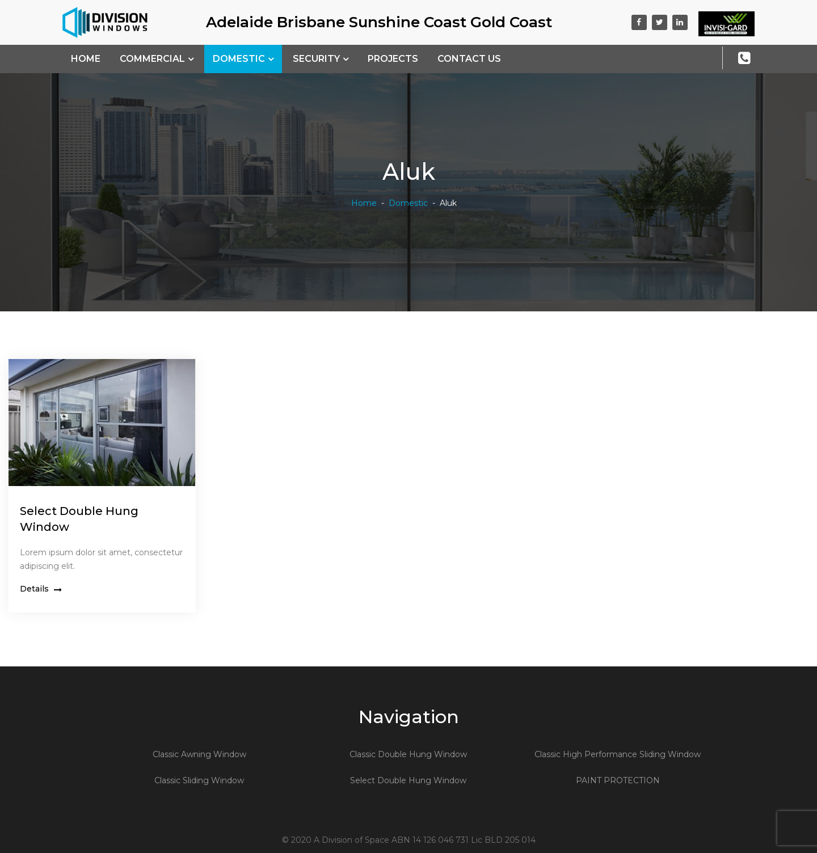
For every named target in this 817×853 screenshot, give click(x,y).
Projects (393, 58)
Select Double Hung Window (408, 780)
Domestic (239, 58)
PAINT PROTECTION (618, 780)
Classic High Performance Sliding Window (617, 754)
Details (41, 589)
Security (316, 58)
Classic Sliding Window (199, 780)
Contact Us (469, 58)
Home (85, 58)
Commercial (152, 58)
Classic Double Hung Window (408, 754)
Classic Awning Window (199, 754)
